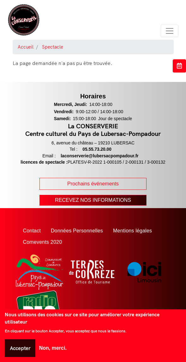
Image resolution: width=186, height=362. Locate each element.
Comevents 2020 (42, 242)
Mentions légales (132, 230)
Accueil (25, 47)
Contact (32, 230)
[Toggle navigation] (169, 31)
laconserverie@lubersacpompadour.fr (99, 156)
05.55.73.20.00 (96, 149)
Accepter (20, 348)
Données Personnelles (77, 230)
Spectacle (52, 47)
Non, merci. (53, 348)
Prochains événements (93, 183)
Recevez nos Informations (93, 200)
